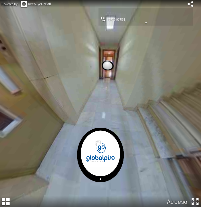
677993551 (117, 19)
